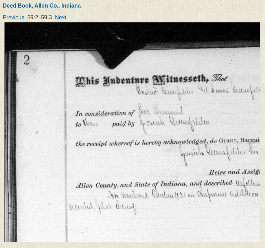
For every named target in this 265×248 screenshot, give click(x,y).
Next (60, 17)
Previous (13, 17)
